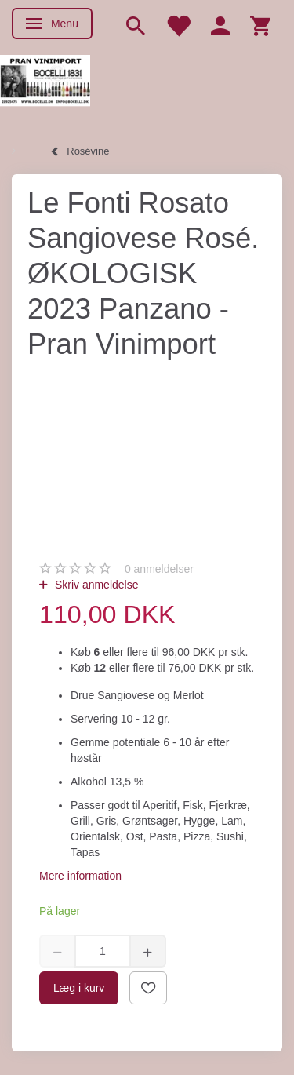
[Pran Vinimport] (45, 86)
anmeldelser (159, 569)
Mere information (80, 875)
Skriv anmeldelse (95, 584)
